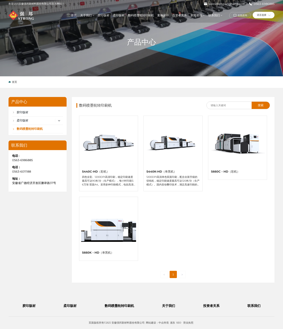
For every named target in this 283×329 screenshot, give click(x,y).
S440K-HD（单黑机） (161, 171)
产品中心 (141, 42)
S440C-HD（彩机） (95, 171)
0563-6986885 (261, 4)
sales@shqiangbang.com (224, 4)
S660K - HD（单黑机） (98, 252)
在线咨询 (242, 15)
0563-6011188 (21, 171)
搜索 (261, 105)
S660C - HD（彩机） (225, 171)
